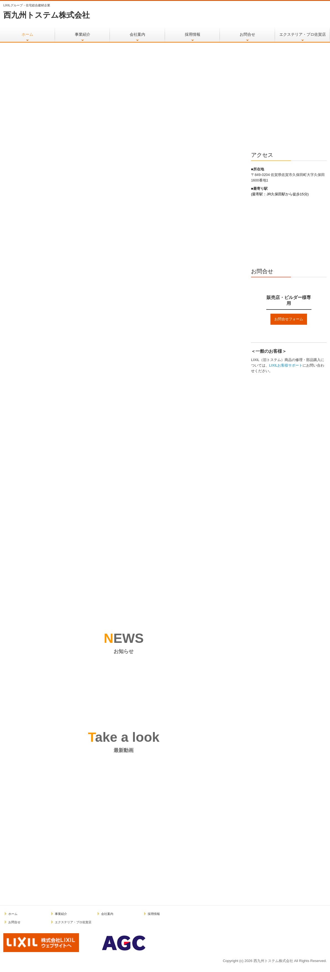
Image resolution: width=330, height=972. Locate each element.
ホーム (27, 34)
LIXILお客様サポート (286, 365)
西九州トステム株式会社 (46, 15)
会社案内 (137, 34)
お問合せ (247, 34)
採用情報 (192, 34)
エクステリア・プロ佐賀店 (302, 34)
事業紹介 (82, 34)
